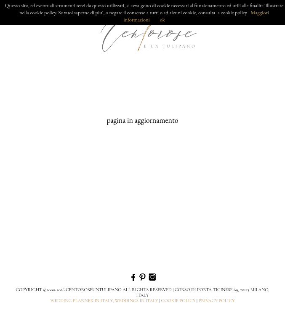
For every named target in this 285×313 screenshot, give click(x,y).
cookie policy (178, 300)
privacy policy (216, 300)
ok (162, 19)
